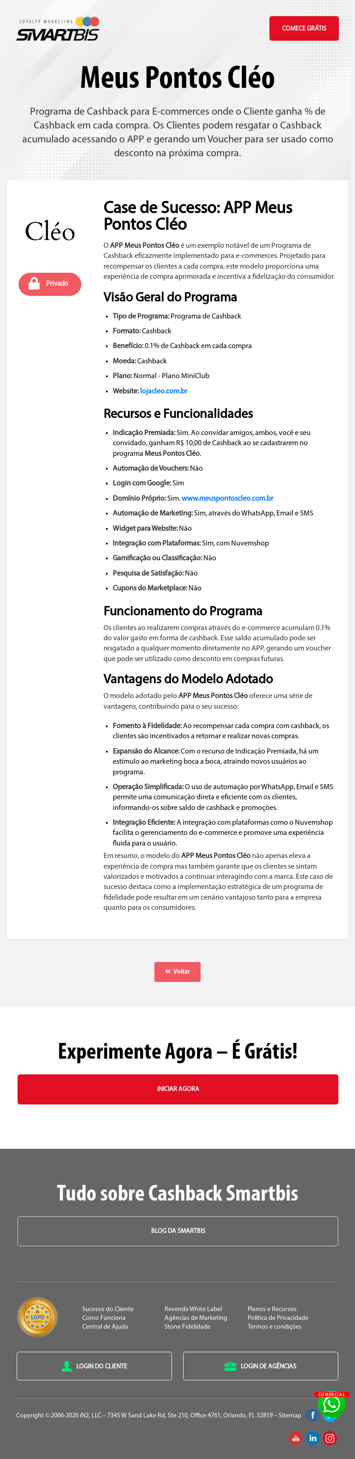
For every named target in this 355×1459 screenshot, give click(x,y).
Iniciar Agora (178, 1089)
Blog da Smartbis (178, 1231)
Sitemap (290, 1415)
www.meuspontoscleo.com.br (227, 499)
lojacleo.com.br (163, 391)
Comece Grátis (304, 28)
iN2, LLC (90, 1415)
